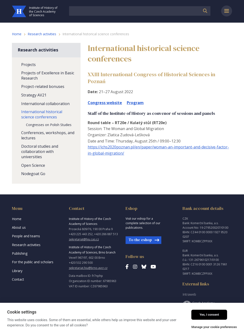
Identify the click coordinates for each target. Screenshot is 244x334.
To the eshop (140, 239)
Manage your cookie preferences (214, 327)
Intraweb (189, 294)
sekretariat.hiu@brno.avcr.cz (88, 268)
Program (135, 102)
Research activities (42, 34)
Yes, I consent (209, 314)
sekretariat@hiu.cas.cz (84, 239)
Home (16, 34)
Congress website (105, 102)
